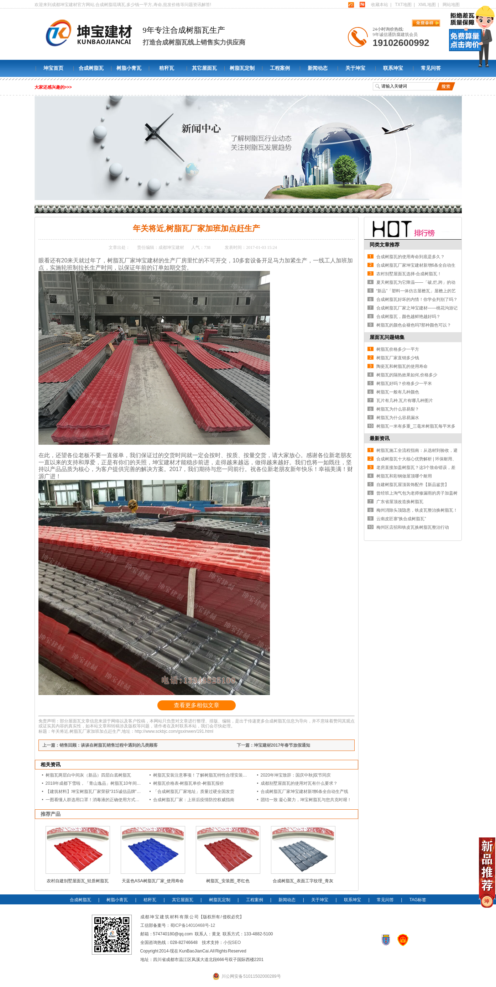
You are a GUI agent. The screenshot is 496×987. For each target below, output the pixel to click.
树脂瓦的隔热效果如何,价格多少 (406, 374)
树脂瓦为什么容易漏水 (397, 417)
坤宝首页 (53, 68)
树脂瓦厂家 (121, 260)
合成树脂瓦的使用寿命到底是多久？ (410, 256)
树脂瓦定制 (242, 68)
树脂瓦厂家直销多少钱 (397, 357)
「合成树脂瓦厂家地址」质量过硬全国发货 (193, 791)
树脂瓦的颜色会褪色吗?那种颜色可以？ (413, 325)
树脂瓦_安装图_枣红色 (227, 880)
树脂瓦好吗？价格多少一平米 (404, 383)
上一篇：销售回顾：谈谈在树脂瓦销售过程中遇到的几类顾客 (100, 745)
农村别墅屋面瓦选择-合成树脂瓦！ (409, 273)
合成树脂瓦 (91, 68)
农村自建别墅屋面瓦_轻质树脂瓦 (78, 880)
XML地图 (427, 4)
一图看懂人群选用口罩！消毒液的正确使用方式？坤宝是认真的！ (107, 799)
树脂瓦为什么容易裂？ (397, 409)
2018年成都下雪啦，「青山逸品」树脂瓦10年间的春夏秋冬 (102, 783)
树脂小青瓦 (128, 68)
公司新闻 (117, 208)
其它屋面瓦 (204, 68)
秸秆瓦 (166, 68)
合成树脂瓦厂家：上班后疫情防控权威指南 (193, 799)
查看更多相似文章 (196, 705)
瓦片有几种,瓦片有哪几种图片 (404, 400)
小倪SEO (232, 942)
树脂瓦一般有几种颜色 (397, 392)
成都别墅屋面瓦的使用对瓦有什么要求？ (299, 783)
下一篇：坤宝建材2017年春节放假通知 (273, 745)
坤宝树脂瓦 (71, 208)
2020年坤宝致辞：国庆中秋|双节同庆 (296, 775)
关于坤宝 (355, 68)
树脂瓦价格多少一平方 (397, 349)
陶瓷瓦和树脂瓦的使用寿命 (402, 366)
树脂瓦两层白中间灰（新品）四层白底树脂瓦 (88, 775)
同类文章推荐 (385, 244)
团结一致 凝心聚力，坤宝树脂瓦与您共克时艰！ (306, 799)
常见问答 (431, 68)
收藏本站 (379, 4)
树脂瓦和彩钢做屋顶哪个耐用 (404, 476)
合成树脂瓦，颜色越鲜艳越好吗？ (408, 316)
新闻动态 (318, 68)
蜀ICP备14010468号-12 (192, 925)
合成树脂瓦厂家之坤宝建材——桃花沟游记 (417, 308)
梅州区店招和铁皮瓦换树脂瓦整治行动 (412, 527)
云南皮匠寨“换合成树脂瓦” (401, 518)
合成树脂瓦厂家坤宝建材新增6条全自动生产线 (305, 791)
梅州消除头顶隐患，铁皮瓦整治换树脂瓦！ (417, 510)
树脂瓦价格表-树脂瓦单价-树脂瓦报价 (188, 783)
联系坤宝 (393, 68)
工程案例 (280, 68)
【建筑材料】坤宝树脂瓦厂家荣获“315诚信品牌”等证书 (98, 791)
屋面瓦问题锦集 (387, 337)
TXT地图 (403, 4)
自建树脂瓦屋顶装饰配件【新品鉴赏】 (412, 484)
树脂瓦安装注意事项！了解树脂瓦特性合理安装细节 (202, 775)
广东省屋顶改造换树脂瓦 (399, 501)
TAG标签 (418, 899)
